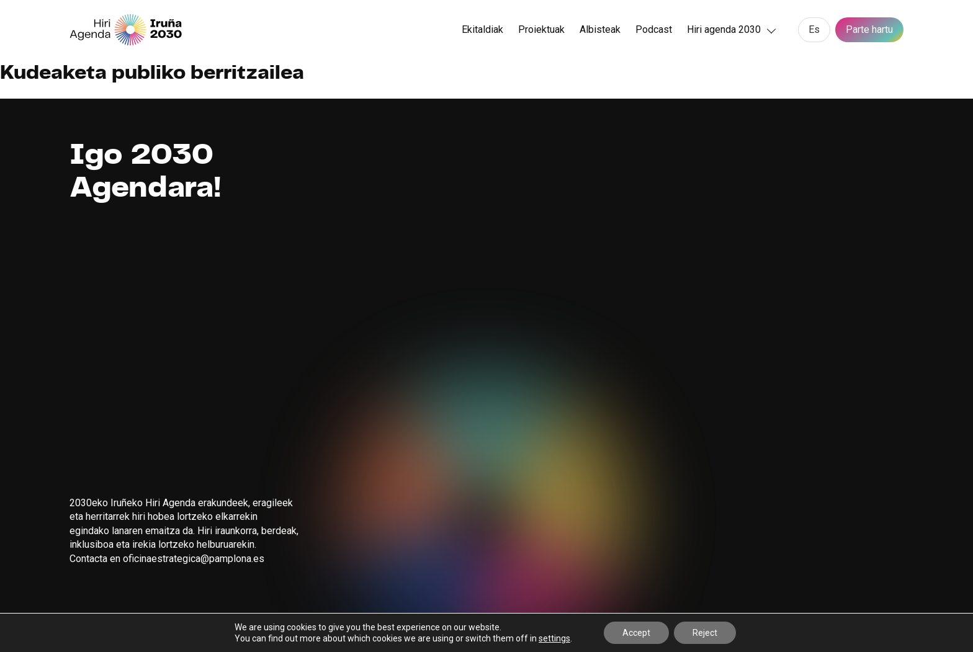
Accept (636, 633)
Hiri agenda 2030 (724, 29)
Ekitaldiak (482, 29)
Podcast (653, 29)
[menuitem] (814, 29)
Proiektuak (541, 29)
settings (554, 638)
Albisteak (600, 29)
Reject (705, 633)
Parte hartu (869, 29)
